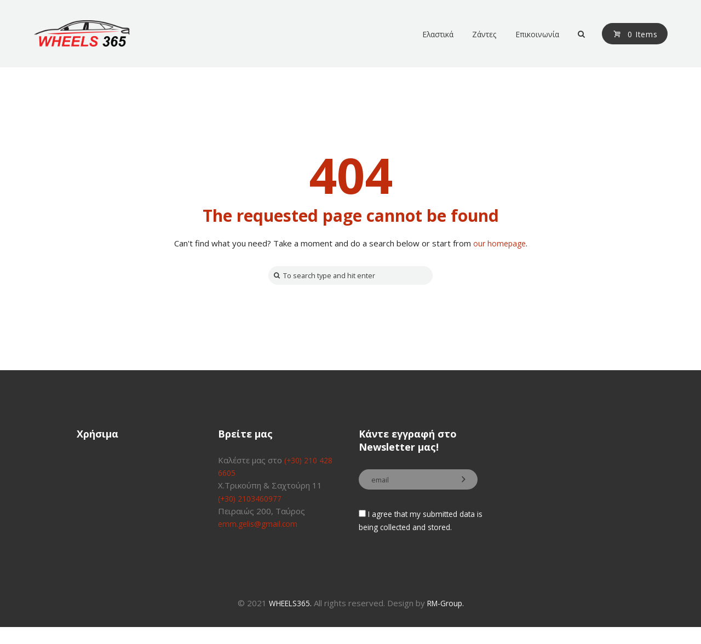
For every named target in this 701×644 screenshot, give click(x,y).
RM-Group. (448, 619)
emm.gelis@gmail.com (259, 525)
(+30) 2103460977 (254, 500)
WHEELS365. (288, 619)
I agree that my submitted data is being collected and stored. (413, 531)
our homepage (499, 243)
